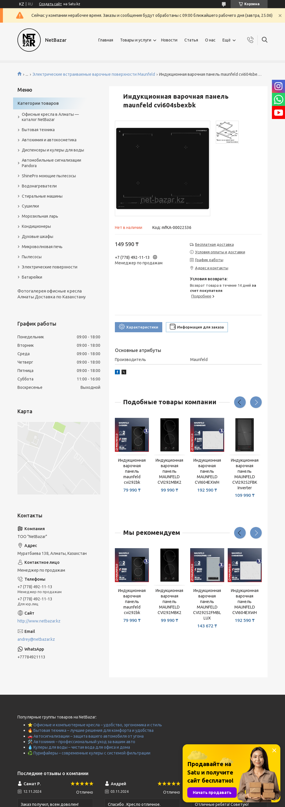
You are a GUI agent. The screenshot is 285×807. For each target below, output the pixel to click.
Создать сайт (50, 4)
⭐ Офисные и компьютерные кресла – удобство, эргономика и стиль (95, 725)
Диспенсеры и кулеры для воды (53, 150)
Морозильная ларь (40, 216)
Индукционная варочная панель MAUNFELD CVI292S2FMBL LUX (207, 604)
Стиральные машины (42, 196)
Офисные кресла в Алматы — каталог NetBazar (50, 117)
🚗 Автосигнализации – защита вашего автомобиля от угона (86, 736)
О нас (210, 40)
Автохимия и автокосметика (49, 140)
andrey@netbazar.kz (36, 639)
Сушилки (30, 206)
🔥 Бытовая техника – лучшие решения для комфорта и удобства (91, 730)
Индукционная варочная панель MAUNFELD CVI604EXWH (207, 471)
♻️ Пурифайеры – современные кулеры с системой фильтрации (89, 753)
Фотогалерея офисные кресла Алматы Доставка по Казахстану (51, 293)
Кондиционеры (36, 226)
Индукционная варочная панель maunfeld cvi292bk (132, 471)
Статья (191, 40)
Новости (169, 40)
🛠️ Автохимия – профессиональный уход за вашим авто (81, 741)
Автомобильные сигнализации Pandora (51, 163)
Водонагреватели (39, 186)
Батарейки (32, 277)
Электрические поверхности (49, 267)
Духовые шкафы (37, 236)
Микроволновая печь (42, 246)
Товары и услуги (135, 40)
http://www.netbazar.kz (38, 621)
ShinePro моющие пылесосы (49, 176)
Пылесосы (32, 256)
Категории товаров (38, 103)
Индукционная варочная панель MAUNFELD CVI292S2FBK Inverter (245, 474)
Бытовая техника (38, 129)
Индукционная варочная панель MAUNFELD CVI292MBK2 (169, 471)
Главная (105, 40)
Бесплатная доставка (214, 244)
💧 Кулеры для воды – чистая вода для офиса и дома (79, 747)
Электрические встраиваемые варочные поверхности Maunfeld (94, 74)
